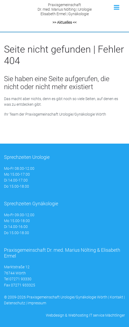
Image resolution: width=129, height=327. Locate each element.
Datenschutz (14, 303)
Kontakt (116, 297)
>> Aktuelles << (64, 22)
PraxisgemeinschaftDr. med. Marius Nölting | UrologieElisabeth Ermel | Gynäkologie (65, 9)
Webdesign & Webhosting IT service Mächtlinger (85, 315)
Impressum (36, 303)
